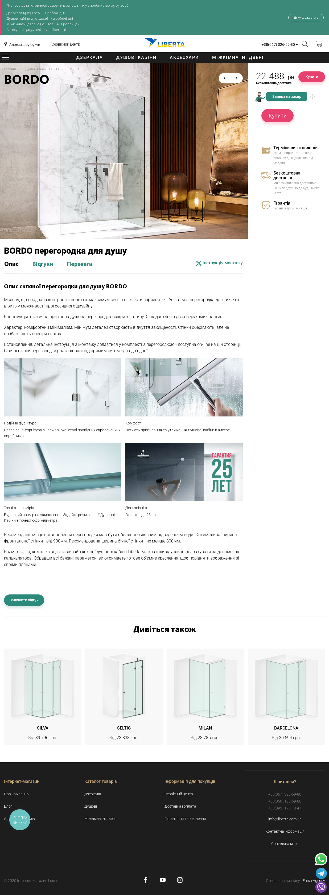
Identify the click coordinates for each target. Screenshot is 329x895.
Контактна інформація (285, 831)
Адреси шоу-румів (24, 44)
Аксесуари (184, 57)
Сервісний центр (66, 44)
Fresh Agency (314, 880)
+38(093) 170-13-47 (284, 808)
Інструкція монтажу (219, 263)
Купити (312, 77)
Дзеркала (89, 57)
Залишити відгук (24, 600)
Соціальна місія (284, 843)
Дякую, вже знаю (306, 17)
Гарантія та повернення (185, 818)
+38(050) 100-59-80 (284, 801)
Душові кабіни (136, 57)
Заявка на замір (286, 96)
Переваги (80, 264)
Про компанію (16, 794)
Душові (90, 806)
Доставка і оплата (180, 806)
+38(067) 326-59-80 (278, 44)
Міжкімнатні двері (238, 57)
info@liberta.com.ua (285, 819)
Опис (11, 264)
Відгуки (42, 264)
